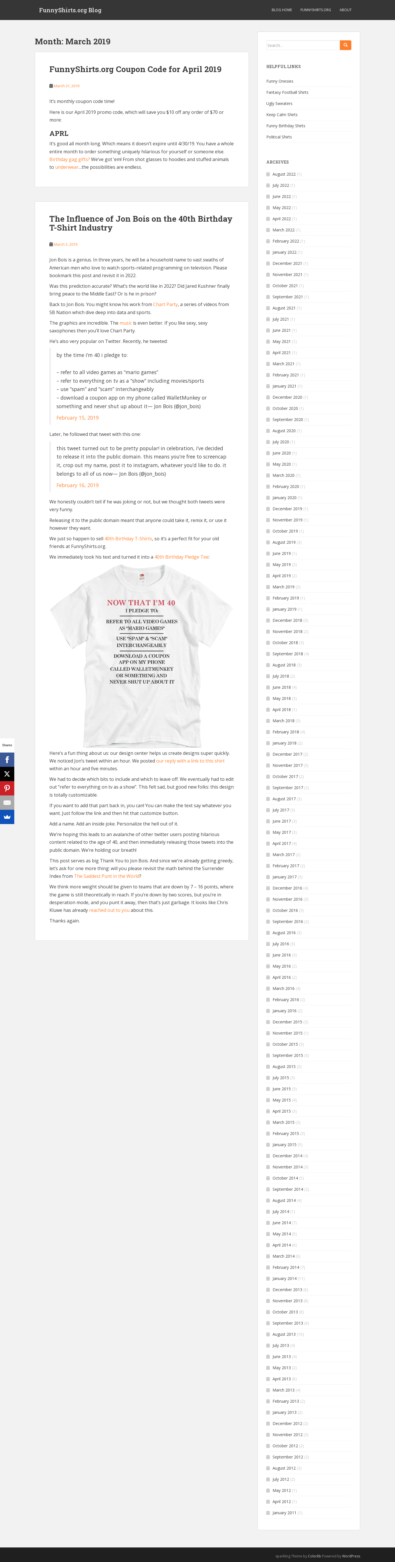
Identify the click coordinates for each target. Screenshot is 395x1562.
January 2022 (285, 252)
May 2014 (282, 1233)
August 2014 (284, 1200)
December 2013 (287, 1289)
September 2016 (288, 921)
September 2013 (288, 1323)
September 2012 (288, 1457)
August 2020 (284, 430)
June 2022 (282, 196)
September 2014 (288, 1189)
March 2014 (284, 1256)
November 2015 (288, 1033)
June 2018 (282, 687)
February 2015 (286, 1133)
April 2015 (282, 1111)
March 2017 (284, 854)
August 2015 (284, 1066)
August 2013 (284, 1334)
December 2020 (287, 397)
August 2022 (284, 174)
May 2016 (282, 966)
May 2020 (282, 464)
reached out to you (109, 910)
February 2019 (286, 598)
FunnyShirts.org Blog (70, 10)
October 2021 (285, 285)
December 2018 (287, 620)
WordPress (351, 1556)
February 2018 (286, 732)
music (126, 323)
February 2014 (286, 1267)
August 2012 (284, 1468)
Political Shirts (279, 137)
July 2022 (281, 185)
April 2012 (282, 1501)
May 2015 (282, 1100)
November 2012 (288, 1434)
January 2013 (285, 1412)
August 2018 (284, 665)
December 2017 (287, 754)
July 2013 (281, 1345)
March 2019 (284, 587)
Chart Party (165, 304)
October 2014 (285, 1178)
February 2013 (286, 1401)
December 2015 (287, 1022)
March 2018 (284, 720)
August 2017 (284, 798)
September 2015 (288, 1055)
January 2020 (285, 497)
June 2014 (282, 1222)
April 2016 (282, 977)
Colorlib (314, 1556)
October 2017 (285, 776)
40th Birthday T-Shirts (128, 538)
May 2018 (282, 698)
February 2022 (286, 241)
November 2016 (288, 899)
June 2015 (282, 1088)
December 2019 (287, 508)
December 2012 (287, 1423)
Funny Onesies (279, 81)
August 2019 (284, 542)
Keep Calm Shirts (282, 114)
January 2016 (285, 1010)
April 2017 (282, 843)
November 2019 (288, 520)
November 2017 (288, 765)
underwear (66, 167)
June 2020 (282, 453)
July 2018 (281, 676)
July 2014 (281, 1211)
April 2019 (282, 575)
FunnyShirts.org (316, 9)
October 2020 (285, 408)
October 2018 (285, 642)
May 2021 (282, 341)
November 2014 (288, 1167)
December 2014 (287, 1155)
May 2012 (282, 1490)
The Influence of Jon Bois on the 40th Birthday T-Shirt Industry (141, 223)
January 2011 (285, 1512)
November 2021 (288, 274)
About (346, 9)
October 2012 (285, 1445)
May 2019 (282, 564)
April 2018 (282, 709)
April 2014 (282, 1245)
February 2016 (286, 999)
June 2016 (282, 955)
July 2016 (281, 943)
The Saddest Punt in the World (106, 876)
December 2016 (287, 888)
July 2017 (281, 810)
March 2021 (284, 363)
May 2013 (282, 1367)
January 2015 (285, 1144)
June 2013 (282, 1356)
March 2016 (284, 988)
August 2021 (284, 308)
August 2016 (284, 932)
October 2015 (285, 1044)
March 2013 (284, 1390)
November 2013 (288, 1300)
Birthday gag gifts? (69, 159)
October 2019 (285, 531)
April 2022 (282, 218)
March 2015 (284, 1122)
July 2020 (281, 441)
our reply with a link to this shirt (190, 761)
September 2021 (288, 296)
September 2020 (288, 419)
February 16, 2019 (78, 485)
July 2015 (281, 1077)
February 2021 (286, 375)
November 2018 (288, 631)
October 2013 (285, 1312)
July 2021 (281, 319)
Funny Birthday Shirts (285, 125)
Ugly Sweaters (279, 103)
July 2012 (281, 1479)
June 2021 (282, 330)
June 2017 (282, 821)
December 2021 (287, 263)
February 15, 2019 (78, 417)
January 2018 (285, 743)
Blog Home (282, 9)
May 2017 (282, 832)
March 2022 (284, 230)
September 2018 (288, 653)
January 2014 (285, 1278)
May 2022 (282, 207)
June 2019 (282, 553)
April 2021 (282, 352)
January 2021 (285, 386)
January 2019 (285, 609)
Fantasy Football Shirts (287, 92)
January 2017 (285, 877)
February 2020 (286, 486)
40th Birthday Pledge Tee (181, 557)
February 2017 (286, 865)
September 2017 (288, 787)
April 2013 (282, 1379)
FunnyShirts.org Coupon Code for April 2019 (135, 69)
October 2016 (285, 910)
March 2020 (284, 475)
